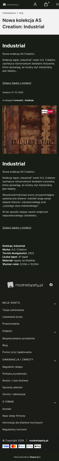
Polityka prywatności (14, 373)
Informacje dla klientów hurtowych (22, 422)
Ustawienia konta (12, 316)
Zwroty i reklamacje (13, 394)
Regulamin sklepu (12, 366)
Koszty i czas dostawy (15, 380)
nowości (18, 100)
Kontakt (6, 408)
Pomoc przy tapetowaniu (17, 352)
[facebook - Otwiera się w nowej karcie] (51, 285)
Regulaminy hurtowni (14, 429)
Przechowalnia (10, 323)
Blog (21, 13)
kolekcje (29, 100)
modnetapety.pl (9, 13)
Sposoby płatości (12, 387)
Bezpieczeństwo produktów (18, 338)
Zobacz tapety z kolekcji (16, 82)
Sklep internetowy (26, 457)
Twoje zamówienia (13, 309)
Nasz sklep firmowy (13, 415)
